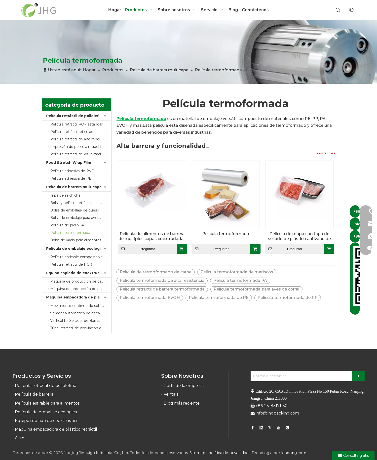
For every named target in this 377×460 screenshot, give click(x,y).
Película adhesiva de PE (70, 178)
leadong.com (293, 452)
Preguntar (136, 249)
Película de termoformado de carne (155, 272)
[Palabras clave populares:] (338, 10)
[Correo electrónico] (300, 376)
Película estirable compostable (76, 257)
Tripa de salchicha (65, 195)
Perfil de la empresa (184, 385)
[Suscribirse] (358, 376)
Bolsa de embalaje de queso (74, 210)
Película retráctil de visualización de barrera (80, 154)
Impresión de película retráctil (75, 146)
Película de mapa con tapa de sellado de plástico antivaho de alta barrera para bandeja (299, 236)
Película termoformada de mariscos (236, 272)
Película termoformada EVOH (150, 297)
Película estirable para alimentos (47, 403)
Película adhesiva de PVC (72, 171)
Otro (19, 438)
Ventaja (171, 394)
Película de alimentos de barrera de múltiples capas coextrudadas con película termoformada (152, 236)
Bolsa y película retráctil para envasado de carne (80, 203)
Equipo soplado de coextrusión (75, 273)
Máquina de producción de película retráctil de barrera (80, 289)
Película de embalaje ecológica (75, 248)
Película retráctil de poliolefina (75, 116)
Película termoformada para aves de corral (256, 289)
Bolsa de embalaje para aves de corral (80, 217)
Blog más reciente (182, 403)
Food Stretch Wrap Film (68, 162)
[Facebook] (253, 427)
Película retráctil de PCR (71, 264)
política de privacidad (228, 452)
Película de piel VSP (67, 225)
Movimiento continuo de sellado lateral (80, 305)
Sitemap (197, 452)
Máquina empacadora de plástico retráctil (78, 297)
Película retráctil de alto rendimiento (80, 139)
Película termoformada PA (240, 280)
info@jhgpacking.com (277, 413)
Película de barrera (34, 394)
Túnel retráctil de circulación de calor (80, 328)
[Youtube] (278, 427)
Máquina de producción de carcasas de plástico (80, 281)
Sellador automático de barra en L (79, 313)
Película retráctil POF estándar (76, 124)
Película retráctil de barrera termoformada (162, 289)
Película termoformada (70, 232)
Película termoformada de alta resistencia (162, 280)
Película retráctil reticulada (72, 131)
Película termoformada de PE (219, 297)
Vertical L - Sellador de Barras (75, 320)
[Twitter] (270, 427)
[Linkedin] (261, 427)
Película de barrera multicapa (74, 187)
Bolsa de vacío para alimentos (75, 240)
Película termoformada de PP (288, 297)
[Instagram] (287, 427)
